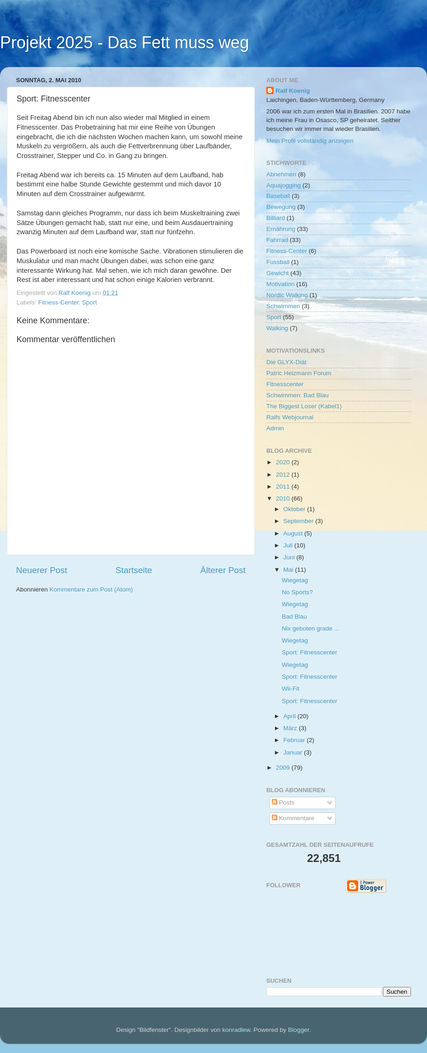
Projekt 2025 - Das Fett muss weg (124, 42)
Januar (293, 752)
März (291, 728)
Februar (295, 740)
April (290, 716)
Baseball (278, 195)
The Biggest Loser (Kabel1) (304, 406)
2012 (284, 474)
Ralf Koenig (292, 90)
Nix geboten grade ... (310, 628)
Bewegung (281, 206)
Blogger (298, 1029)
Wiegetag (295, 580)
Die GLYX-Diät (286, 362)
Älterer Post (223, 570)
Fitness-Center (58, 302)
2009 (284, 767)
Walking (277, 328)
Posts (283, 802)
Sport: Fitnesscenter (309, 652)
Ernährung (280, 228)
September (299, 521)
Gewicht (277, 273)
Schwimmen (283, 306)
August (293, 533)
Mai (289, 569)
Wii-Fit (290, 688)
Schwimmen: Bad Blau (297, 395)
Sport (89, 302)
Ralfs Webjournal (290, 417)
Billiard (275, 217)
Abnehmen (281, 174)
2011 (284, 486)
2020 (284, 462)
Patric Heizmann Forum (298, 373)
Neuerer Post (41, 570)
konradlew (236, 1029)
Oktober (295, 509)
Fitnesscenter (284, 384)
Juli (288, 545)
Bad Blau (294, 616)
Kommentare (293, 818)
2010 (284, 498)
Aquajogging (283, 185)
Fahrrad (277, 240)
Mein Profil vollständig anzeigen (310, 140)
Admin (275, 428)
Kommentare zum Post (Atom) (91, 589)
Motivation (280, 284)
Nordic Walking (287, 295)
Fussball (277, 262)
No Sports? (297, 592)
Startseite (133, 570)
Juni (290, 557)
